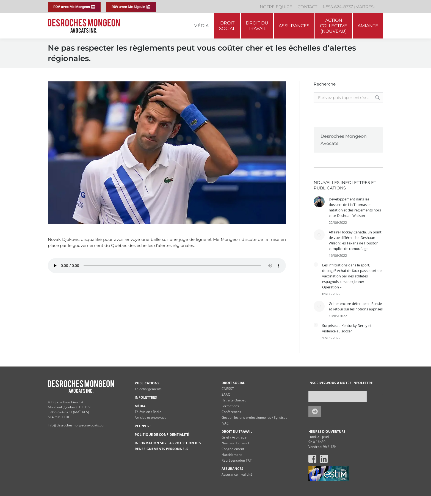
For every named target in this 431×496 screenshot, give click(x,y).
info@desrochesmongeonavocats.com (77, 425)
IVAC (225, 423)
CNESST (228, 388)
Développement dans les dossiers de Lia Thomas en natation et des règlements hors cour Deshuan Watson (355, 207)
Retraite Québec (234, 400)
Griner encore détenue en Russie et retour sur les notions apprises (356, 306)
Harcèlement (232, 454)
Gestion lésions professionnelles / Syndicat (254, 417)
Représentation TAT (237, 460)
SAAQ (226, 394)
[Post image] (319, 201)
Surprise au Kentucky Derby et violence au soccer (347, 328)
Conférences (231, 411)
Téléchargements (148, 389)
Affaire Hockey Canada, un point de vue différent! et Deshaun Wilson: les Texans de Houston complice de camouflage (355, 240)
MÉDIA (140, 406)
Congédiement (233, 449)
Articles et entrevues (150, 417)
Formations (230, 406)
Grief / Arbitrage (234, 437)
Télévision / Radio (148, 411)
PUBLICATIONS (147, 383)
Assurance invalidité (237, 474)
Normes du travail (235, 443)
